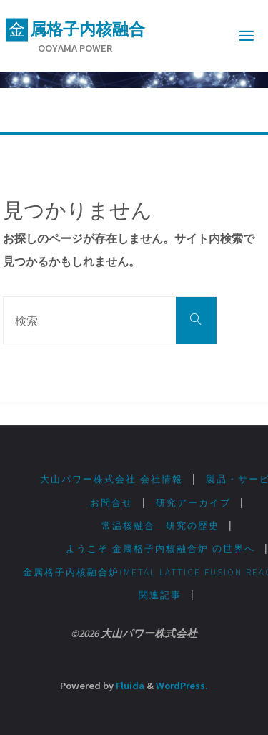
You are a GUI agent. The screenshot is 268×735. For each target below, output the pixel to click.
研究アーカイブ (193, 503)
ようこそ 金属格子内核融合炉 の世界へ (160, 548)
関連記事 (160, 595)
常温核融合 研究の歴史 (160, 526)
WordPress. (182, 685)
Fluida (129, 685)
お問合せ (111, 503)
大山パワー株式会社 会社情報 (111, 479)
